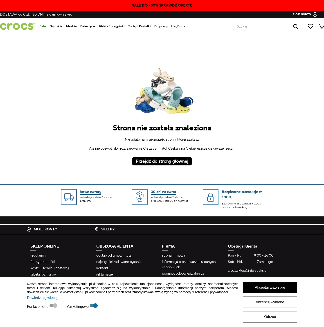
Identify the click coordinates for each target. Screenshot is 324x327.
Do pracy (161, 26)
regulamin (38, 255)
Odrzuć (270, 317)
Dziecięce (87, 26)
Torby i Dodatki (139, 26)
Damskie (56, 26)
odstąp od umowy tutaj (114, 255)
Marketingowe (78, 306)
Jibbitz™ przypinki (112, 26)
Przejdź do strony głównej (162, 161)
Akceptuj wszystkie (270, 287)
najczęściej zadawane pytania (118, 262)
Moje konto (42, 229)
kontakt (102, 268)
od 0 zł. (15, 14)
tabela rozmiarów (43, 274)
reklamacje (104, 274)
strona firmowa (173, 255)
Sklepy (104, 229)
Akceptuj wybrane (270, 302)
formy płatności (42, 262)
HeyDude (178, 26)
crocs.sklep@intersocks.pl (247, 270)
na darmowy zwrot (52, 14)
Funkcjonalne (38, 306)
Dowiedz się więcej (42, 298)
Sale (43, 26)
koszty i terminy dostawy (49, 268)
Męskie (71, 26)
